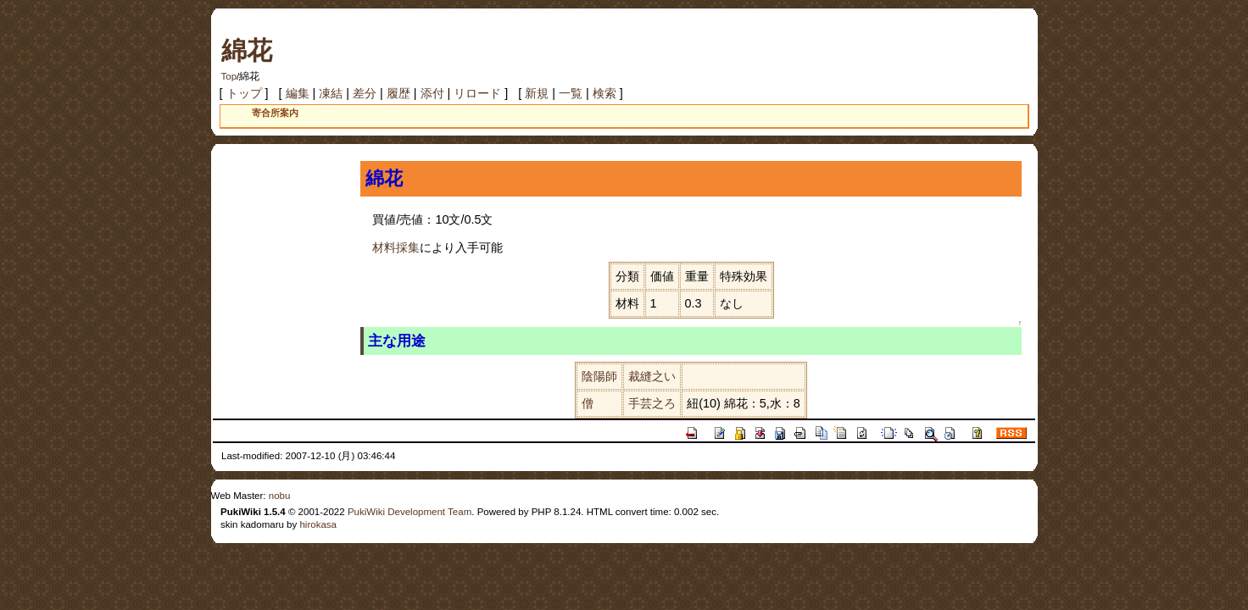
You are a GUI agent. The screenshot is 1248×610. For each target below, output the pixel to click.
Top (229, 76)
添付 (432, 93)
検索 (604, 93)
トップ (244, 93)
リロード (477, 93)
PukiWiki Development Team (409, 512)
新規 (537, 93)
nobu (280, 496)
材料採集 (396, 247)
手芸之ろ (652, 403)
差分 (364, 93)
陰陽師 (599, 376)
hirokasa (318, 524)
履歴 (398, 93)
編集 (297, 93)
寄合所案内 (275, 113)
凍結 (331, 93)
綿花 (246, 50)
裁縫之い (652, 376)
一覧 (570, 93)
